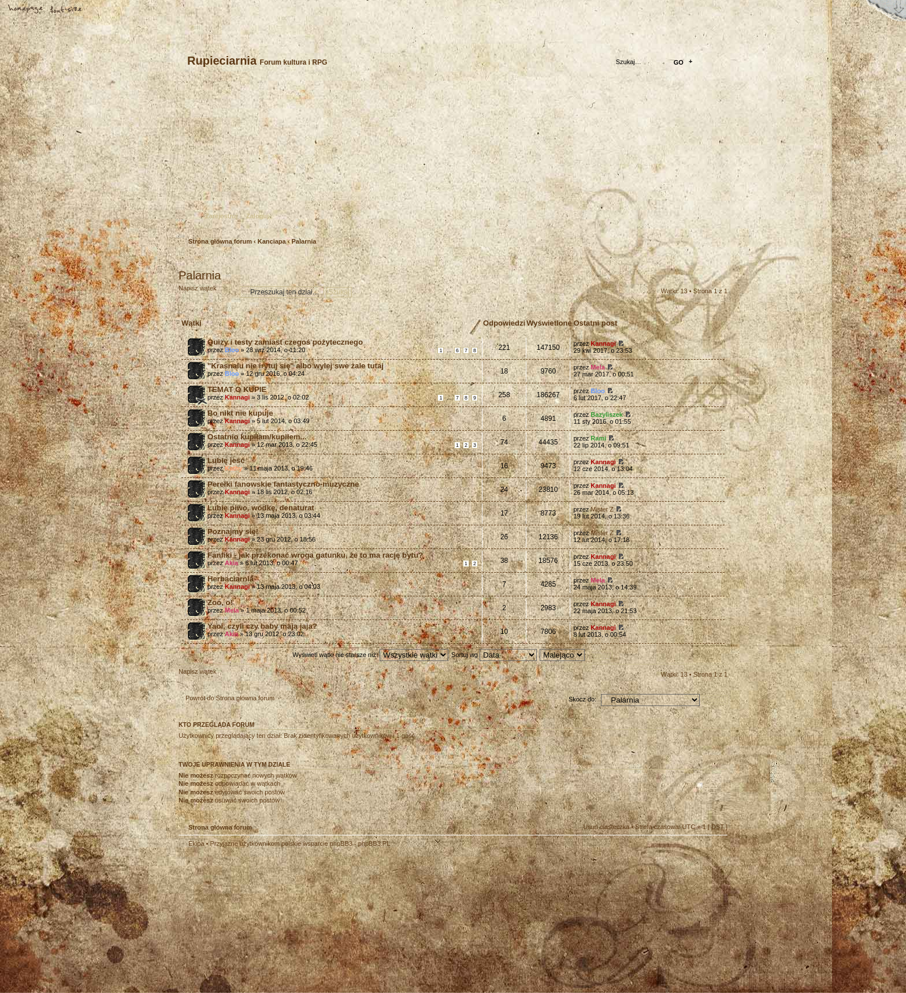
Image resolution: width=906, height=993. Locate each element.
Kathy (234, 468)
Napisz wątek (206, 292)
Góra (713, 851)
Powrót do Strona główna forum (229, 698)
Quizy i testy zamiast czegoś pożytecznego (285, 342)
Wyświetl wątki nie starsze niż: (370, 654)
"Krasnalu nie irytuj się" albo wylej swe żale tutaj (295, 365)
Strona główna (26, 10)
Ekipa (196, 843)
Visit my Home (693, 954)
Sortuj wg (494, 654)
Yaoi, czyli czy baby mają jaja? (262, 626)
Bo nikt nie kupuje (240, 413)
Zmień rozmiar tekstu (66, 10)
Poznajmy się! (232, 531)
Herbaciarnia (230, 578)
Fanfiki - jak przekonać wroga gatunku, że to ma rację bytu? (315, 555)
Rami (598, 438)
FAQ (107, 10)
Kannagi (603, 343)
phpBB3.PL (374, 843)
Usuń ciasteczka (606, 826)
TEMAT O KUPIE (236, 389)
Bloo (232, 349)
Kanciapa (272, 241)
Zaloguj (257, 215)
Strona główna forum (452, 159)
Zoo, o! (220, 602)
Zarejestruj (221, 215)
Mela (597, 367)
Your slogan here (360, 921)
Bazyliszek (607, 414)
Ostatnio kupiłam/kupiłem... (256, 436)
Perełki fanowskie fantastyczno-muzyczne (283, 484)
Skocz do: (582, 699)
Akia (231, 562)
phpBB (309, 920)
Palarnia (304, 241)
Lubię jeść (226, 460)
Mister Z (602, 509)
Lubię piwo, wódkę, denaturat (260, 507)
